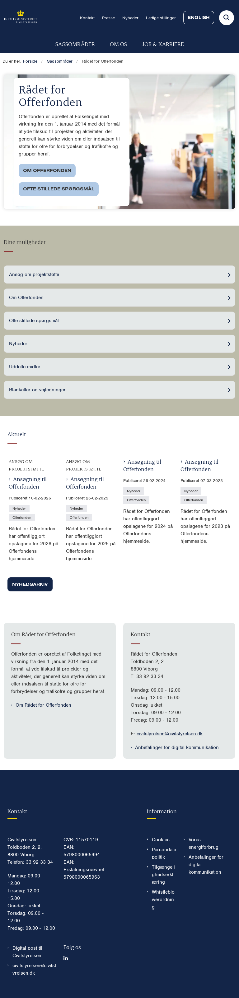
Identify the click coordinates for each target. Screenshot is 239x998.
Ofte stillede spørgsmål (58, 189)
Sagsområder (75, 43)
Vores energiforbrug (203, 843)
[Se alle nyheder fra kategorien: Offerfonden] (22, 517)
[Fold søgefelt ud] (226, 17)
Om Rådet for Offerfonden (43, 705)
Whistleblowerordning (163, 899)
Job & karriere (163, 43)
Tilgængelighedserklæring (163, 874)
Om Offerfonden (47, 170)
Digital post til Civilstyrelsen (27, 952)
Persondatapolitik (164, 853)
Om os (118, 43)
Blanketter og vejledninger (37, 390)
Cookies (161, 840)
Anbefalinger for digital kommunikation (177, 747)
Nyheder (18, 344)
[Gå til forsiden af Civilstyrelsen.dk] (18, 17)
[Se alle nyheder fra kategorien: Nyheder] (20, 508)
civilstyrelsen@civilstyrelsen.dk (170, 734)
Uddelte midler (24, 367)
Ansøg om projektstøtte (34, 274)
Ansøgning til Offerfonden (28, 482)
